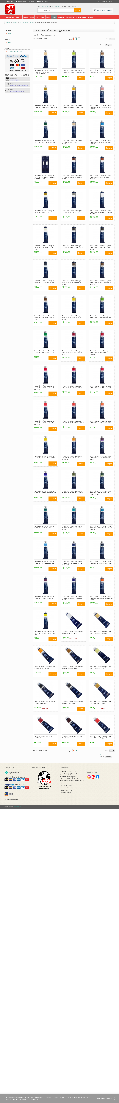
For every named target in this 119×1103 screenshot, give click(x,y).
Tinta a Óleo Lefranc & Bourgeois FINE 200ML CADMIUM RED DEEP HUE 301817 (44, 387)
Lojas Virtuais (17, 806)
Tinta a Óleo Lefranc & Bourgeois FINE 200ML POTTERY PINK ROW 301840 (100, 107)
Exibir (106, 39)
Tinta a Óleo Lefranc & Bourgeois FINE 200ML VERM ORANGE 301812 (101, 422)
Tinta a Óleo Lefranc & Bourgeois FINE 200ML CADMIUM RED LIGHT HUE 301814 (44, 422)
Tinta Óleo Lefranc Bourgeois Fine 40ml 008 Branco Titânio (72, 632)
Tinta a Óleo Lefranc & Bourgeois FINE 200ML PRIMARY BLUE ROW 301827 (100, 142)
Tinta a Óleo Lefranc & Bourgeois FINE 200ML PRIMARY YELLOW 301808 (72, 317)
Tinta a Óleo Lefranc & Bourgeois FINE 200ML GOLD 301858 (44, 211)
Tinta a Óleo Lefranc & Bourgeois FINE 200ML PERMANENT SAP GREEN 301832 (100, 492)
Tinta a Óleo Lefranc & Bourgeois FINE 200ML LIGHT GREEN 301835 (100, 316)
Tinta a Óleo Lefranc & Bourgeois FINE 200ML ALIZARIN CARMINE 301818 (100, 352)
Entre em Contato (43, 1)
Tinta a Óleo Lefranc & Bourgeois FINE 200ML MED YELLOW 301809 (44, 457)
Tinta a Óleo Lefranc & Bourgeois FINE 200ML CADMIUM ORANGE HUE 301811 (101, 598)
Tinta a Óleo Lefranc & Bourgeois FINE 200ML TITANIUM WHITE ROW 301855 (101, 212)
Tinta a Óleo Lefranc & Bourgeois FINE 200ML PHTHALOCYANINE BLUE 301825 (72, 563)
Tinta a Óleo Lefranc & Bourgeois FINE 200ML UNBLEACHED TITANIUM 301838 (44, 71)
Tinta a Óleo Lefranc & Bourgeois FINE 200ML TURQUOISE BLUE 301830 (72, 528)
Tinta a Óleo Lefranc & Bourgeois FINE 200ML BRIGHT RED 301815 (100, 387)
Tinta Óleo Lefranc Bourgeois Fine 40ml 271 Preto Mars (72, 702)
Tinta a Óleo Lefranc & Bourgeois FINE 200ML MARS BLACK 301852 (72, 246)
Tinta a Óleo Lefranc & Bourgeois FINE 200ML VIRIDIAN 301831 (44, 527)
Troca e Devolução (66, 790)
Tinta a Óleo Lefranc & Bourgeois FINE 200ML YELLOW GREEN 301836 (73, 71)
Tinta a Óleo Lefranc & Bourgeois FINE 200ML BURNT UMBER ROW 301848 (100, 282)
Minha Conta (9, 1)
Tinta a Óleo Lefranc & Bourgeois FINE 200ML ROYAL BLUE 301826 (44, 562)
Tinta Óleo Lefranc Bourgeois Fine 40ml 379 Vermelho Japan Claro (100, 737)
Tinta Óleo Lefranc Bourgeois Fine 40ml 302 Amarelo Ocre (100, 702)
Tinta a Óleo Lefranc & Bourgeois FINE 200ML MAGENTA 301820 (44, 597)
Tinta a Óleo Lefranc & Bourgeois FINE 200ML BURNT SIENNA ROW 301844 (72, 177)
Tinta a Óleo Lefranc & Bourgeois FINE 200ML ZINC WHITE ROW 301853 (44, 247)
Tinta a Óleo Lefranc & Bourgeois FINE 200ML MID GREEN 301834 (44, 351)
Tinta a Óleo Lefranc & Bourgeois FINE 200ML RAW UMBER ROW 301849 (72, 282)
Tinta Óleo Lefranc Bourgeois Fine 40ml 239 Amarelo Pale (100, 667)
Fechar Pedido (22, 1)
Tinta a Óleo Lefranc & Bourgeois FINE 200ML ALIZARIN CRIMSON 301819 (72, 352)
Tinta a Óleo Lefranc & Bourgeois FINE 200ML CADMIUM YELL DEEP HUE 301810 (72, 457)
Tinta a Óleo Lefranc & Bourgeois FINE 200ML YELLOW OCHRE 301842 (45, 106)
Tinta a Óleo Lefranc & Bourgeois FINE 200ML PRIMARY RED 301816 (72, 387)
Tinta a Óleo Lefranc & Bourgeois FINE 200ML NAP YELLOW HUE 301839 (72, 142)
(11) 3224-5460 (55, 6)
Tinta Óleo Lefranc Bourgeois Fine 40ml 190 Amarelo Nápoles (100, 632)
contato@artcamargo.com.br (75, 780)
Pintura (15, 22)
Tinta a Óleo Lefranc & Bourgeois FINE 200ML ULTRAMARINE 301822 (45, 492)
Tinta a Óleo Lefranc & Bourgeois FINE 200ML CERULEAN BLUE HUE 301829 (101, 528)
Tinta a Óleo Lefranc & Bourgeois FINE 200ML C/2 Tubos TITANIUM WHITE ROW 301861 (44, 177)
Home (8, 22)
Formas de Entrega (66, 785)
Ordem (102, 45)
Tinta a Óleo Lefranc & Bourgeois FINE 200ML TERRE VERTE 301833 (72, 492)
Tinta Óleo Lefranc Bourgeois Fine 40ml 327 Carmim (44, 737)
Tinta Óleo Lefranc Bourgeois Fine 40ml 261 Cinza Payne (44, 702)
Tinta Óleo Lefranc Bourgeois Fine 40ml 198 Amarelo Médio (44, 667)
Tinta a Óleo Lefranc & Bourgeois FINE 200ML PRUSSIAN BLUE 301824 (101, 562)
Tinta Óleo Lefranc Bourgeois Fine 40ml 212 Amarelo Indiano (72, 667)
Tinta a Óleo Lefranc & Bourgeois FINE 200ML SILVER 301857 (72, 211)
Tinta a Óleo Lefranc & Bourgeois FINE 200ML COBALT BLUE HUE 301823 (72, 598)
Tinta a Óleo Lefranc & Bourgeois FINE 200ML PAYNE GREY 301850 (44, 281)
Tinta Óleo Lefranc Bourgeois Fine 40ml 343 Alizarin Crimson (72, 737)
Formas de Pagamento (12, 799)
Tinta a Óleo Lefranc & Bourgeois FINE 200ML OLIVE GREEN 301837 (44, 141)
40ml (9, 34)
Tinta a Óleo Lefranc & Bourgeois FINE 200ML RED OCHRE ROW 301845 (100, 177)
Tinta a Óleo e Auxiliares (26, 22)
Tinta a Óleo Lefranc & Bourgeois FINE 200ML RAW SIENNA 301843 (100, 71)
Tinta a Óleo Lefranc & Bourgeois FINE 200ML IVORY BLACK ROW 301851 (100, 247)
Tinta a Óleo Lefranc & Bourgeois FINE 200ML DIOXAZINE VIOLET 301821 (100, 457)
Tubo (9, 42)
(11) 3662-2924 (43, 6)
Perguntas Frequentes (67, 788)
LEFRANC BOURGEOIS (15, 51)
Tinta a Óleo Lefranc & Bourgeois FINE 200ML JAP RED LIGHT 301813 (73, 422)
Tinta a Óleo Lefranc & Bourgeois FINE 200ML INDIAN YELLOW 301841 (73, 106)
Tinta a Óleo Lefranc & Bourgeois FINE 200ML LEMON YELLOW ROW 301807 (45, 633)
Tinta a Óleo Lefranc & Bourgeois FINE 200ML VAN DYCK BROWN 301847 (44, 317)
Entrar (32, 1)
